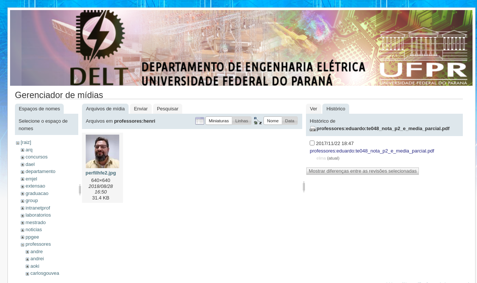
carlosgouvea (44, 273)
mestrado (35, 222)
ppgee (32, 237)
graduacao (36, 193)
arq (28, 149)
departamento (40, 171)
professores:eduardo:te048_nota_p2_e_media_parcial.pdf (382, 128)
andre (36, 251)
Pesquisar (168, 108)
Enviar (141, 108)
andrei (37, 258)
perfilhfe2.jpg (100, 173)
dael (30, 164)
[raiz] (25, 142)
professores (38, 244)
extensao (35, 186)
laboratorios (38, 215)
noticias (33, 229)
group (31, 200)
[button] (218, 120)
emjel (31, 179)
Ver (314, 108)
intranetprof (37, 208)
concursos (36, 157)
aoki (34, 266)
